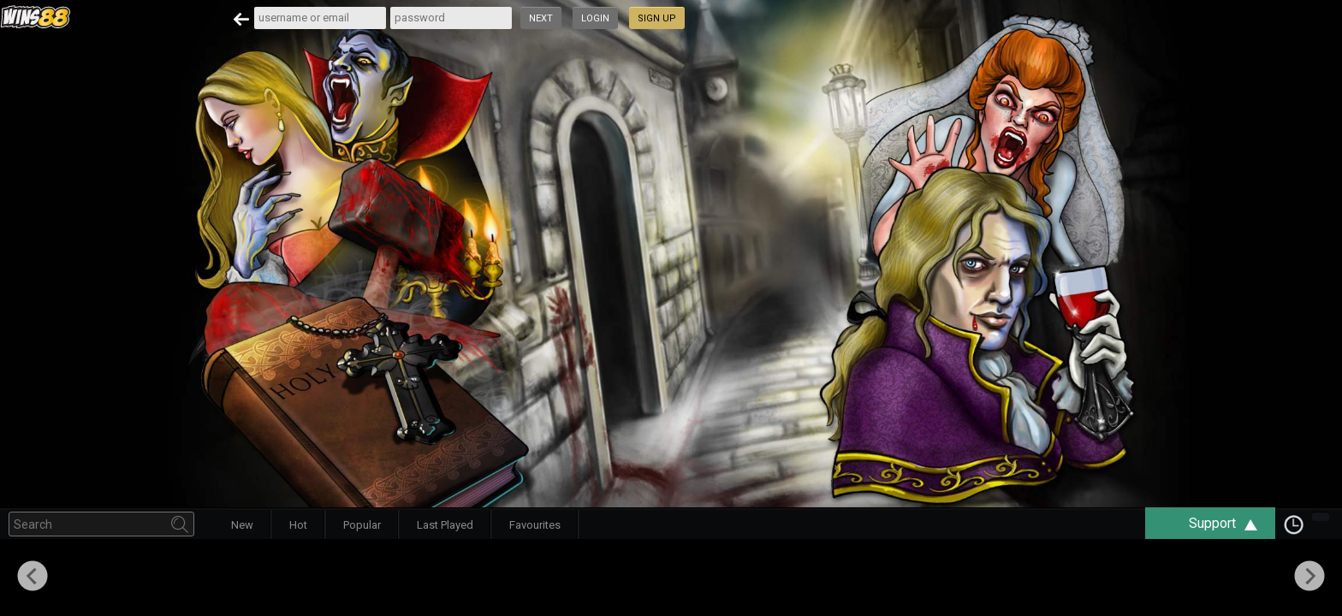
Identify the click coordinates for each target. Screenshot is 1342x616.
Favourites (535, 524)
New (242, 524)
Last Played (445, 524)
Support (1231, 523)
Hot (298, 524)
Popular (362, 524)
